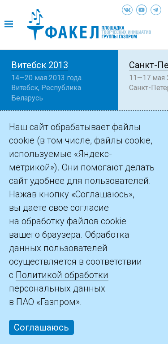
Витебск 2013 (39, 65)
